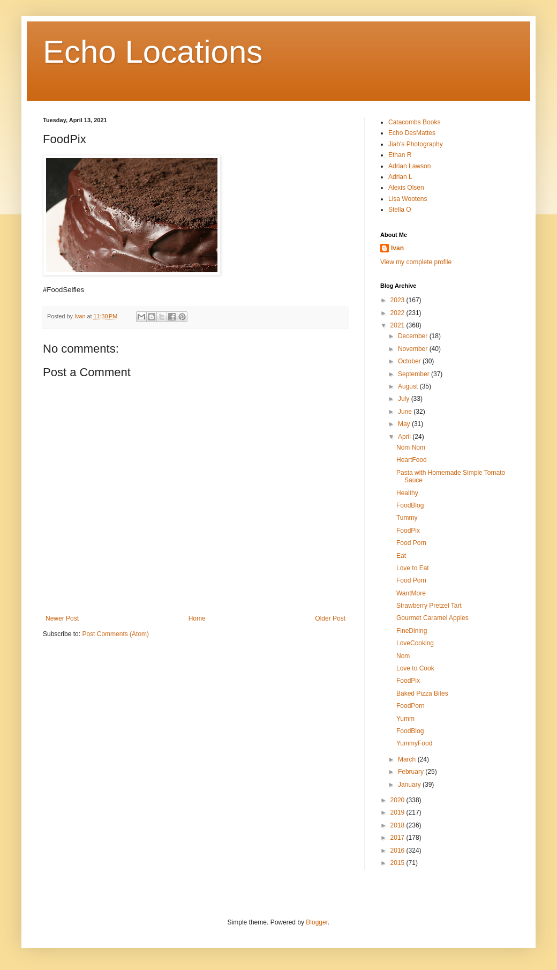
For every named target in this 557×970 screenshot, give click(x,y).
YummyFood (414, 743)
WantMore (411, 593)
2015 (398, 863)
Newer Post (62, 618)
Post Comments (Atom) (115, 634)
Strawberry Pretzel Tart (429, 605)
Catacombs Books (414, 122)
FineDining (411, 631)
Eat (401, 555)
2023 (398, 300)
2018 (398, 825)
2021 (398, 325)
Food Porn (411, 543)
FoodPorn (410, 706)
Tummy (407, 517)
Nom (403, 656)
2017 (398, 837)
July (404, 398)
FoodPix (408, 530)
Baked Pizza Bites (422, 693)
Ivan (397, 248)
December (414, 336)
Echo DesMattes (411, 133)
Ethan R (399, 155)
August (409, 386)
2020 (398, 800)
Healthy (407, 493)
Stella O (399, 209)
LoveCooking (415, 643)
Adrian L (400, 177)
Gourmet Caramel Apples (432, 618)
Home (197, 618)
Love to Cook (415, 668)
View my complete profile (415, 262)
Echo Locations (152, 52)
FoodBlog (410, 505)
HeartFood (411, 460)
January (410, 784)
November (414, 349)
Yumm (405, 718)
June (405, 411)
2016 (398, 850)
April (405, 437)
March (408, 759)
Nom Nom (410, 447)
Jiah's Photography (415, 144)
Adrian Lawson (409, 166)
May (405, 424)
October (410, 361)
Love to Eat (412, 568)
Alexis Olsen (406, 187)
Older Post (330, 618)
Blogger (317, 922)
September (414, 374)
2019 (398, 812)
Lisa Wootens (407, 199)
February (411, 771)
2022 (398, 313)
